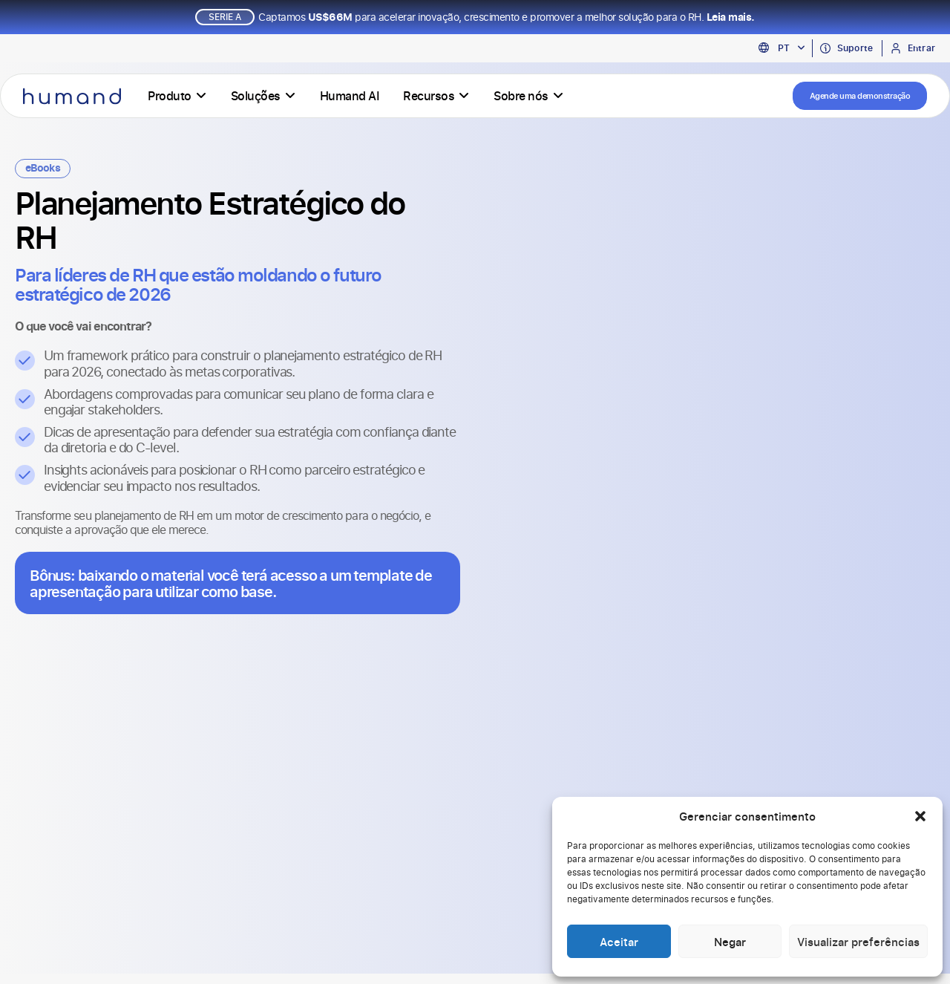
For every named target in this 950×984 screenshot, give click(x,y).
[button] (920, 816)
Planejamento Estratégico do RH (210, 225)
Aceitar (619, 941)
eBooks (42, 174)
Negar (730, 941)
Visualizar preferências (858, 941)
